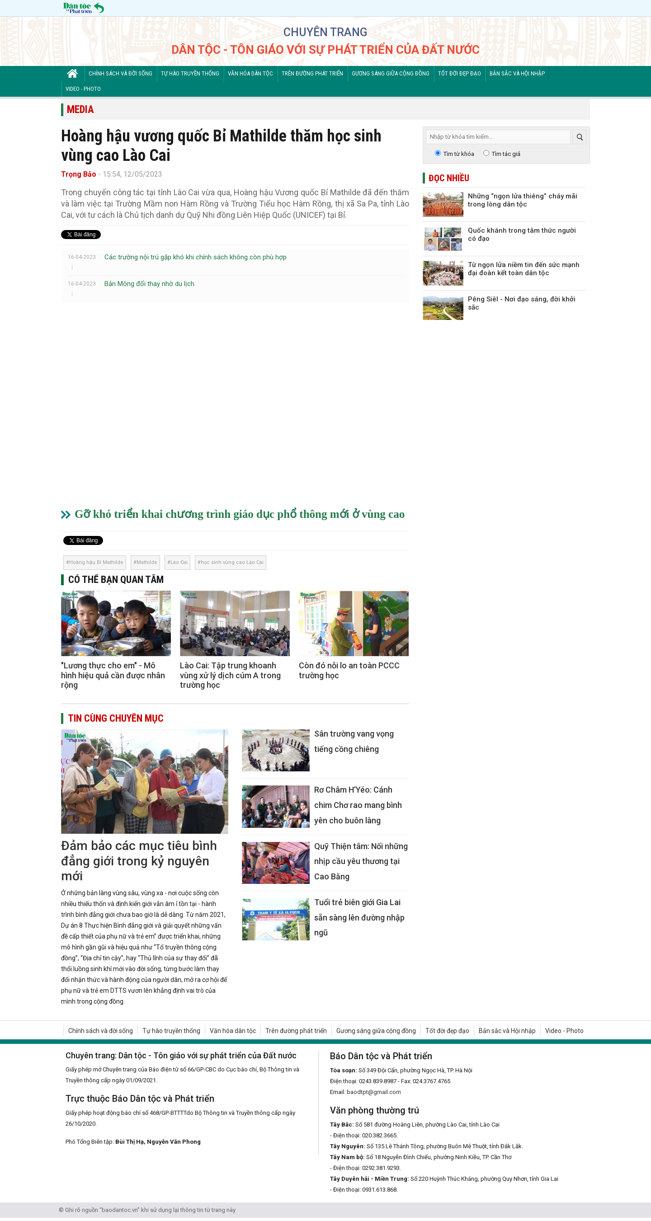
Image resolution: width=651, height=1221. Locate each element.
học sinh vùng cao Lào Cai (232, 562)
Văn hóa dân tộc (250, 73)
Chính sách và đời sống (120, 73)
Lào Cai (179, 562)
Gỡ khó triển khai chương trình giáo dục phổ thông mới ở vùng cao (240, 514)
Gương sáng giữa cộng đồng (390, 73)
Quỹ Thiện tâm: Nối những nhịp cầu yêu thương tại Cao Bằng (361, 861)
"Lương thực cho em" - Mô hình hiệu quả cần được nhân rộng (113, 675)
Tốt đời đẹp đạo (459, 73)
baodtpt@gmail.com (374, 1092)
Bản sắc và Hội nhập (517, 73)
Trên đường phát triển (312, 73)
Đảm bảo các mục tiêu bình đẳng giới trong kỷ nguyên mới (139, 860)
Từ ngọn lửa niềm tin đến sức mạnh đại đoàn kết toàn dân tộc (524, 269)
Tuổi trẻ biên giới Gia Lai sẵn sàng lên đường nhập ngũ (359, 917)
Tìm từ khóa (458, 153)
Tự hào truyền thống (190, 73)
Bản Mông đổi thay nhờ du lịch (149, 284)
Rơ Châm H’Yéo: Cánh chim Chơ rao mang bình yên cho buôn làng (358, 805)
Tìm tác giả (506, 153)
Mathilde (147, 562)
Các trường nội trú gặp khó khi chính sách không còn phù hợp (195, 257)
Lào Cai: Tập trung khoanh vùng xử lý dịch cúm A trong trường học (230, 675)
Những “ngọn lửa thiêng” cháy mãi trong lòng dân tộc (522, 200)
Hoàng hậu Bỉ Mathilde (96, 562)
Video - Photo (83, 88)
